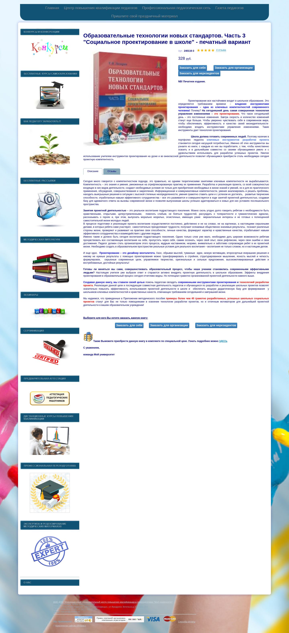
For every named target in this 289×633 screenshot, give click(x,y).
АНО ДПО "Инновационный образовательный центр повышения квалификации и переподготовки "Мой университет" (113, 602)
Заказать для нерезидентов (199, 73)
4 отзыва (221, 50)
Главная (52, 8)
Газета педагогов (229, 8)
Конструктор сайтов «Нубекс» (70, 625)
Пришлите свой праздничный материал (144, 16)
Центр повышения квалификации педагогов (100, 8)
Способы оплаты (186, 621)
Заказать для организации (234, 67)
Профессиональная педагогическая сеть (176, 8)
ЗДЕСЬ (223, 341)
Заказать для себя (192, 67)
